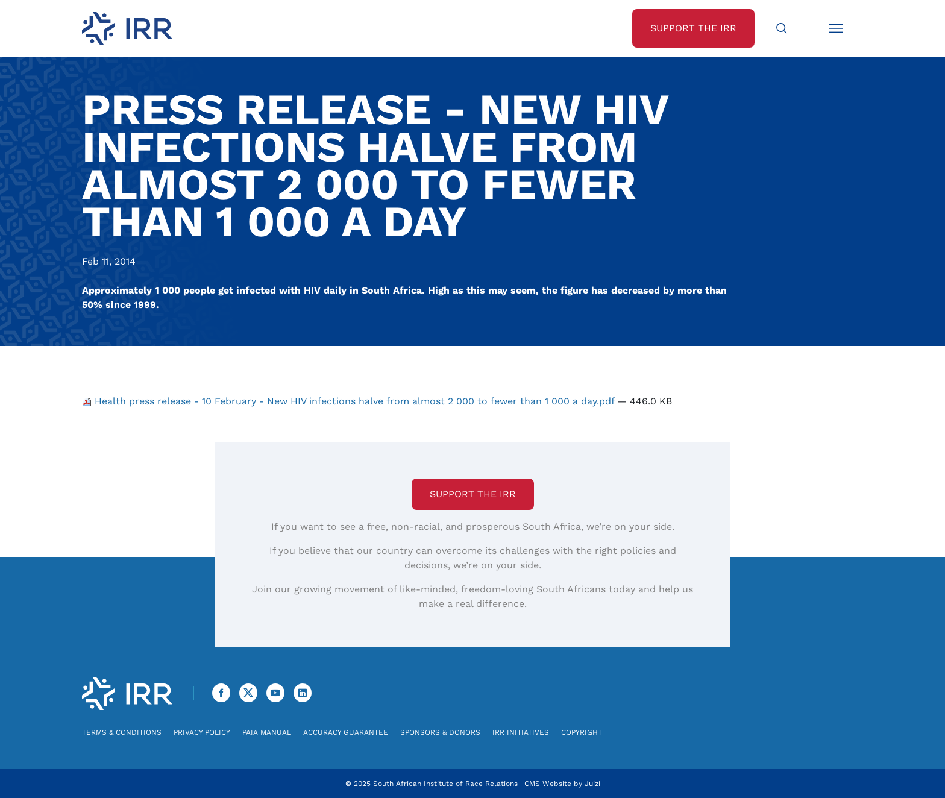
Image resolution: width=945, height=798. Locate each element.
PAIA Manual (266, 732)
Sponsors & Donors (440, 732)
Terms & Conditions (122, 732)
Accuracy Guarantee (345, 732)
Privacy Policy (202, 732)
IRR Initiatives (520, 732)
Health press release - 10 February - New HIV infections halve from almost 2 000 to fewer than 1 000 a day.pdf (349, 401)
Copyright (581, 732)
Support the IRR (473, 494)
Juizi (592, 783)
